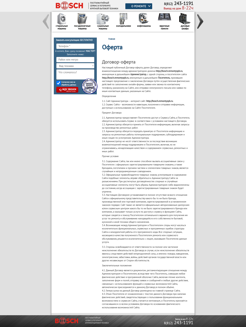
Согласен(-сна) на (68, 83)
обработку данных (68, 84)
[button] (46, 22)
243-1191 (178, 322)
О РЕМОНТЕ (138, 6)
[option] (61, 22)
